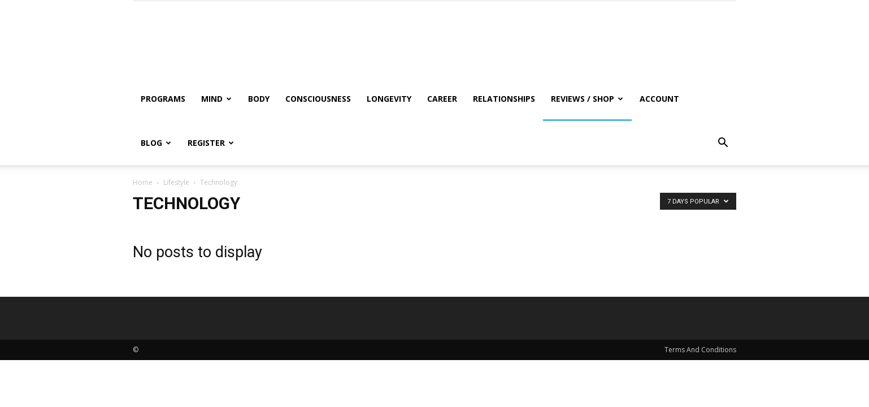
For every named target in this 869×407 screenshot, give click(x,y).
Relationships (504, 98)
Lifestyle (176, 182)
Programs (163, 98)
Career (442, 98)
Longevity (389, 98)
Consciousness (318, 98)
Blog (156, 142)
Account (659, 98)
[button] (722, 143)
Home (143, 182)
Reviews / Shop (587, 98)
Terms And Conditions (700, 349)
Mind (216, 98)
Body (259, 98)
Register (211, 142)
